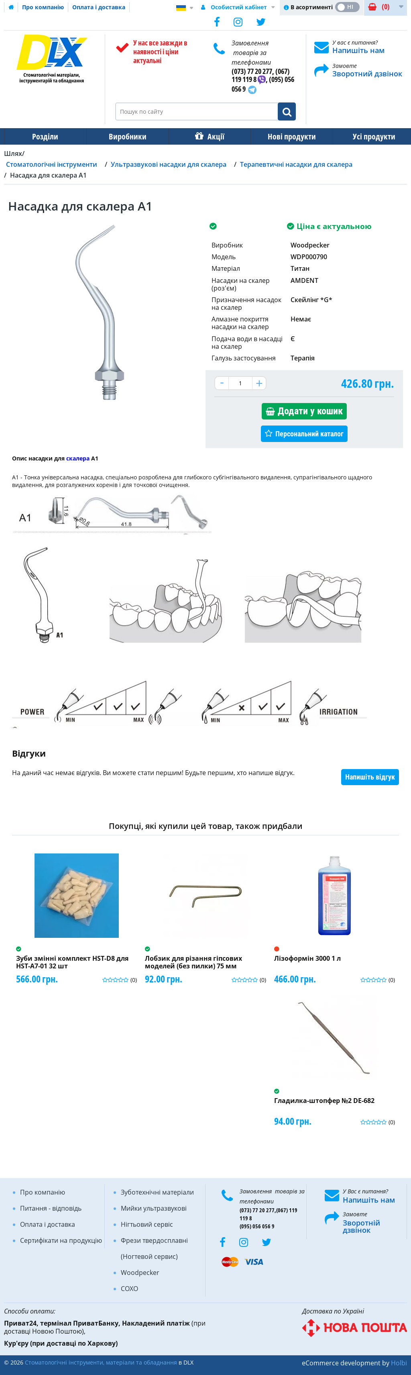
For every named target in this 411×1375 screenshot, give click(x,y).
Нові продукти (286, 136)
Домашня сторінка (11, 7)
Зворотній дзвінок (361, 1226)
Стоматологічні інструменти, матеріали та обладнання (101, 1362)
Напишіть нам (358, 50)
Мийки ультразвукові (154, 1208)
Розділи (44, 136)
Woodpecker (140, 1272)
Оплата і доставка (98, 7)
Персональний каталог (309, 434)
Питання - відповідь (50, 1208)
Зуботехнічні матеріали (157, 1192)
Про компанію (43, 7)
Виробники (125, 136)
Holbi (399, 1363)
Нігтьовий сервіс (147, 1224)
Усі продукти (367, 136)
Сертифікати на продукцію (61, 1240)
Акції (211, 136)
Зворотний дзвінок (367, 73)
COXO (129, 1288)
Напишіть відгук (370, 777)
